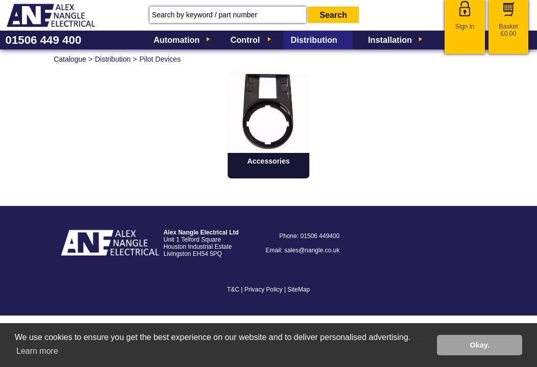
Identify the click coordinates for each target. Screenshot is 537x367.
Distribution (314, 39)
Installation (390, 39)
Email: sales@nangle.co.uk (302, 250)
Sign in (464, 26)
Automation (177, 39)
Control (245, 39)
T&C (233, 289)
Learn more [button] (37, 351)
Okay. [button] (480, 345)
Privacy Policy (264, 289)
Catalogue (70, 59)
